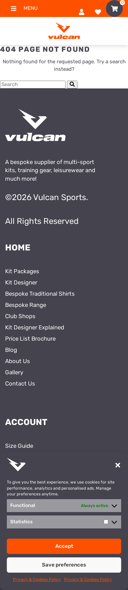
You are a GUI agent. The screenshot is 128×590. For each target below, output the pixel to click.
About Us (17, 361)
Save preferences (64, 565)
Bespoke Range (25, 304)
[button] (117, 465)
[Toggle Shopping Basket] (114, 8)
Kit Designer (21, 282)
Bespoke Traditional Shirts (40, 293)
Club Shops (20, 316)
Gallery (14, 372)
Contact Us (20, 383)
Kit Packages (22, 271)
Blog (11, 349)
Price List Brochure (30, 338)
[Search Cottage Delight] (33, 84)
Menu (21, 8)
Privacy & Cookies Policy (37, 579)
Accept (64, 546)
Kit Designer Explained (34, 327)
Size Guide (19, 445)
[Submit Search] (72, 84)
